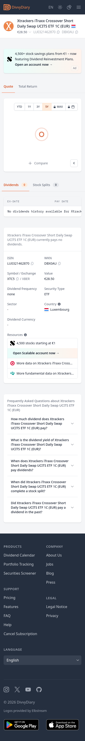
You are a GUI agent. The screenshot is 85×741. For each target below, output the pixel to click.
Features (11, 606)
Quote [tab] (8, 86)
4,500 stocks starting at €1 (36, 343)
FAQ (7, 615)
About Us (54, 555)
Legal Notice (56, 606)
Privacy (52, 615)
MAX (58, 107)
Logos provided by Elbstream (25, 710)
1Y (29, 107)
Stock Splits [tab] (46, 185)
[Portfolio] (69, 7)
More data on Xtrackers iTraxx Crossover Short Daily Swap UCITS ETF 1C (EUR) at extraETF (45, 363)
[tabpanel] (42, 135)
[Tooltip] (58, 304)
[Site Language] (51, 7)
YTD (19, 107)
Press (50, 582)
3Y (38, 107)
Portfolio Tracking (19, 564)
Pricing (9, 597)
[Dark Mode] (60, 7)
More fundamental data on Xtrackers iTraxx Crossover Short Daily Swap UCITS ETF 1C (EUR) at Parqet (45, 373)
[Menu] (78, 7)
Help (8, 624)
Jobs (49, 564)
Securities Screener (20, 573)
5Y (47, 107)
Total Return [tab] (28, 86)
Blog (50, 573)
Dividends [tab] (15, 185)
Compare (38, 163)
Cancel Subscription (20, 633)
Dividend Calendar (19, 555)
